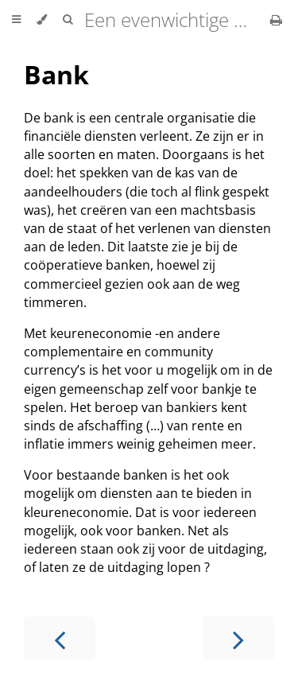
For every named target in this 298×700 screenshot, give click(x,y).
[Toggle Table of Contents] (16, 20)
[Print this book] (276, 20)
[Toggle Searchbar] (67, 20)
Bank (56, 74)
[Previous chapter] (59, 638)
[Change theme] (42, 20)
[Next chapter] (238, 638)
